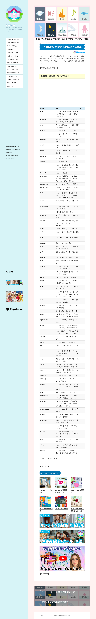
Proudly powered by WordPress (61, 615)
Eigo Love (10, 24)
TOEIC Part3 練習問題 (13, 42)
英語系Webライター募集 (12, 146)
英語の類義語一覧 (11, 66)
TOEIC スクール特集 (12, 52)
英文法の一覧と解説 (12, 62)
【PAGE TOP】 (45, 466)
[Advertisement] (14, 116)
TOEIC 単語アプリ (12, 76)
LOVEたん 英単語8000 (13, 79)
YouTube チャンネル (12, 59)
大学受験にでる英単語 (13, 72)
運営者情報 (9, 152)
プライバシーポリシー (12, 155)
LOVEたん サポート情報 (13, 149)
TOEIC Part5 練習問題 (13, 39)
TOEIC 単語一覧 (11, 49)
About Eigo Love (10, 158)
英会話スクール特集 (12, 56)
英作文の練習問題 (11, 83)
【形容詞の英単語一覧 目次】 (49, 68)
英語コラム (10, 86)
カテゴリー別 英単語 (12, 69)
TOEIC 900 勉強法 (12, 46)
